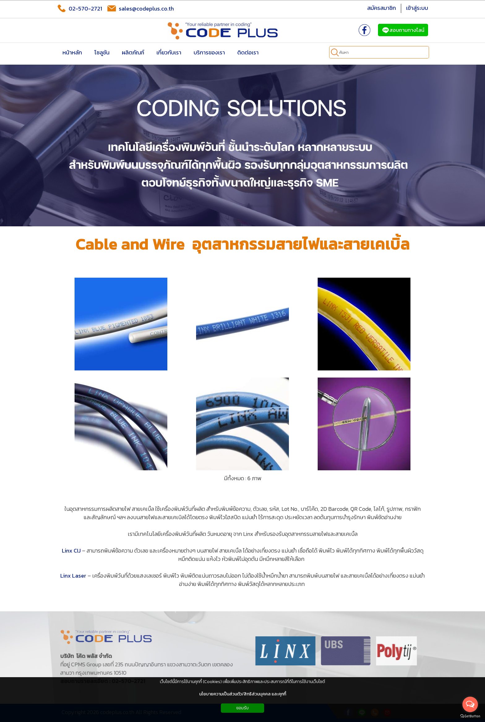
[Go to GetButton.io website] (470, 716)
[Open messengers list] (470, 704)
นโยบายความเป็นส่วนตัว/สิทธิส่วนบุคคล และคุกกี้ (242, 694)
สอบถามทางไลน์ (403, 30)
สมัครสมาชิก (381, 8)
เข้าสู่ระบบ (417, 8)
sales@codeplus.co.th (140, 8)
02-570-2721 (79, 8)
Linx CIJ (71, 550)
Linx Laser (73, 575)
